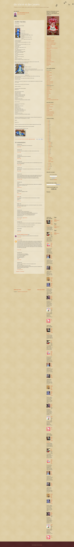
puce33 (18, 196)
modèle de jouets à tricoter (50, 37)
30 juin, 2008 (19, 158)
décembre (49, 142)
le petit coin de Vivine (50, 115)
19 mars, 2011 (19, 193)
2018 (48, 127)
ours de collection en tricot (50, 113)
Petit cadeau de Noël (51, 297)
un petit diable (49, 98)
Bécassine (48, 71)
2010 (48, 138)
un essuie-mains (50, 158)
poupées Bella (49, 64)
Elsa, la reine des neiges (51, 257)
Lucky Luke (48, 80)
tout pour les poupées (50, 106)
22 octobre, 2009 (19, 179)
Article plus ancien (41, 289)
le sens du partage (49, 109)
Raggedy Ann (48, 84)
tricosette (48, 110)
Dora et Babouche (49, 75)
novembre (49, 143)
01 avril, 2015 (19, 231)
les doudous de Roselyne (50, 111)
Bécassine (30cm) (49, 72)
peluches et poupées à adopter (51, 44)
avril (49, 153)
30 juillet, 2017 (19, 259)
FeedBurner (55, 179)
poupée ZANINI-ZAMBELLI (50, 61)
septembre (50, 146)
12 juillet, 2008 (19, 164)
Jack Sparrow (49, 79)
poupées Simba (49, 52)
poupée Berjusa (49, 56)
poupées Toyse (49, 55)
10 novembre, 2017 (20, 269)
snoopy (48, 94)
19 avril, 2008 (19, 146)
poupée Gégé (49, 51)
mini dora (48, 90)
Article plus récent (17, 289)
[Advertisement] (29, 281)
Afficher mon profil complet (21, 14)
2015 (48, 131)
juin (49, 150)
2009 (48, 139)
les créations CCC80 (50, 114)
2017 (48, 128)
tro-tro (47, 97)
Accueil (29, 289)
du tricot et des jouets (27, 4)
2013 (48, 134)
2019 (48, 125)
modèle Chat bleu (50, 161)
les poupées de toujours (50, 104)
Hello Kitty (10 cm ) (49, 77)
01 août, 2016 (19, 249)
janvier (49, 166)
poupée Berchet (49, 60)
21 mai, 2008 (19, 152)
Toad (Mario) (48, 88)
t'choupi (48, 95)
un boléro (49, 160)
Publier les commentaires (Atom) (22, 291)
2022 (48, 121)
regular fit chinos (24, 217)
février (49, 164)
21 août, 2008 (19, 171)
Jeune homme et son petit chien (52, 279)
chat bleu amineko (49, 89)
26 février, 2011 (19, 187)
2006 (48, 169)
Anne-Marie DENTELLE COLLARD (23, 12)
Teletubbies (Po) (49, 86)
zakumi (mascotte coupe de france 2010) (52, 99)
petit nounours (49, 93)
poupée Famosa (49, 50)
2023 (48, 120)
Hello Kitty (48, 76)
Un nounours (50, 157)
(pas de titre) (51, 233)
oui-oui (49, 154)
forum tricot (48, 105)
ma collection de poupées (50, 41)
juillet (49, 149)
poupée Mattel (49, 59)
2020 (48, 124)
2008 (48, 141)
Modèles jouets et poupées (50, 40)
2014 (48, 132)
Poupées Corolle (49, 45)
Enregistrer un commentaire (20, 271)
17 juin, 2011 (19, 207)
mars (49, 163)
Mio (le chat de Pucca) (50, 81)
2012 (48, 135)
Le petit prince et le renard (52, 268)
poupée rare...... (49, 63)
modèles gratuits (49, 39)
